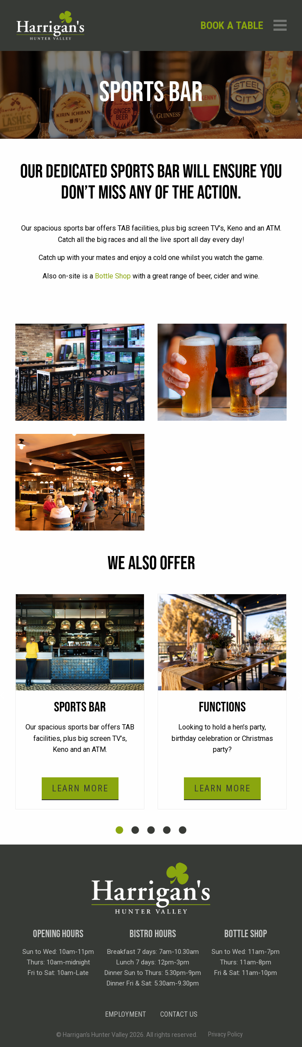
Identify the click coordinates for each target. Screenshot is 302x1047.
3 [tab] (151, 830)
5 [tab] (182, 830)
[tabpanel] (80, 702)
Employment (125, 1014)
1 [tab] (119, 830)
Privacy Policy (225, 1034)
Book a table (232, 25)
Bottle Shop (113, 276)
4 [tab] (166, 830)
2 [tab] (135, 830)
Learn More (80, 788)
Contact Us (179, 1014)
